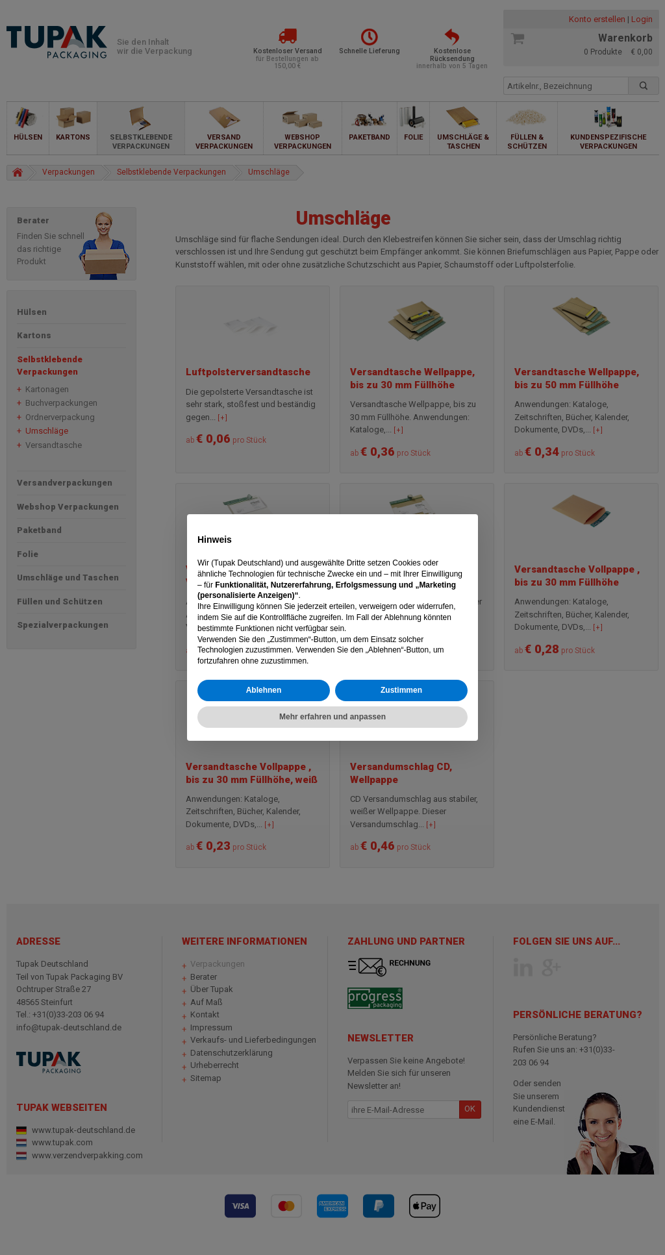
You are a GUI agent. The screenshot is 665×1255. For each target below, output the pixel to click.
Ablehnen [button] (264, 690)
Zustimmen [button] (401, 690)
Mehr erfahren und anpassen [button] (332, 716)
